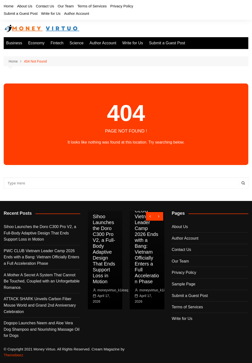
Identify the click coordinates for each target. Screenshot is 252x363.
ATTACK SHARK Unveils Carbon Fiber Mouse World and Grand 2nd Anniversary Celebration (40, 305)
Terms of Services (92, 6)
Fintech (57, 43)
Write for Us (51, 13)
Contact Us (45, 6)
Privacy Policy (121, 6)
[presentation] (150, 216)
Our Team (66, 6)
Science (76, 43)
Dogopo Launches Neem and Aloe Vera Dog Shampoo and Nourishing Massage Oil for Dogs (41, 329)
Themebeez (13, 355)
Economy (36, 43)
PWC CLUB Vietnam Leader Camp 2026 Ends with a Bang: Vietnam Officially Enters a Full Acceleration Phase (41, 257)
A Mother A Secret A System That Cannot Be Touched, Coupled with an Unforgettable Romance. (41, 281)
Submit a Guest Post (21, 13)
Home (9, 6)
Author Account (76, 13)
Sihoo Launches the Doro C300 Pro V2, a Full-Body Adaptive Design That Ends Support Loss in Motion (40, 233)
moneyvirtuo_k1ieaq (112, 290)
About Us (24, 6)
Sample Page (183, 284)
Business (14, 43)
